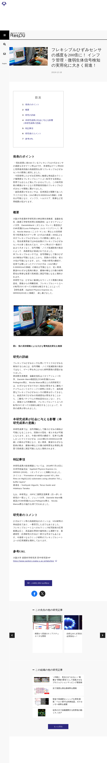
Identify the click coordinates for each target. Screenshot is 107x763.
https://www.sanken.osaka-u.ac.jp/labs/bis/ (33, 561)
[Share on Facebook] (34, 596)
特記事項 (29, 128)
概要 (27, 110)
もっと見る (58, 727)
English (4, 63)
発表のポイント (32, 104)
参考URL (29, 139)
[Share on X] (42, 596)
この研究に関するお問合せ (38, 583)
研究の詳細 (30, 115)
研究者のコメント (33, 133)
